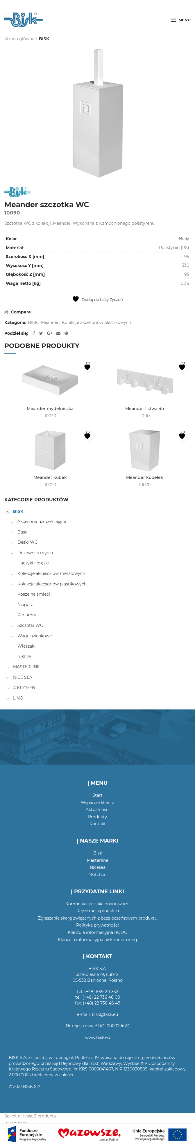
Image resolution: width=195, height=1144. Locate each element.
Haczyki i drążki (33, 563)
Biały (184, 238)
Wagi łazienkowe (34, 636)
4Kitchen (97, 874)
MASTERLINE (26, 666)
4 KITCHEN (24, 687)
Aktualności (98, 809)
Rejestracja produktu (97, 910)
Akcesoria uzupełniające (41, 521)
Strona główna (19, 38)
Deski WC (27, 542)
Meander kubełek (144, 477)
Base (22, 532)
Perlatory (26, 615)
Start (97, 795)
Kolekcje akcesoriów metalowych (51, 573)
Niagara (25, 604)
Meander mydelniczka (50, 408)
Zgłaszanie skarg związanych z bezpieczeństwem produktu (97, 918)
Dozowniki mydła (35, 552)
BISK (44, 38)
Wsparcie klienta (98, 802)
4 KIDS (24, 656)
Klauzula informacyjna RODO (98, 932)
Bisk (97, 853)
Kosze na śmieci (33, 594)
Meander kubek (50, 477)
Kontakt (98, 824)
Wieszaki (26, 646)
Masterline (97, 860)
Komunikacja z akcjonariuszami (97, 903)
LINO (18, 698)
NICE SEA (22, 677)
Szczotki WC (30, 625)
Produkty (97, 817)
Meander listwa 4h (144, 408)
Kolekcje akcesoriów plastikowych (96, 322)
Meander (50, 322)
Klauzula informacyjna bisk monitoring (97, 939)
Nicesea (97, 867)
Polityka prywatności (97, 925)
